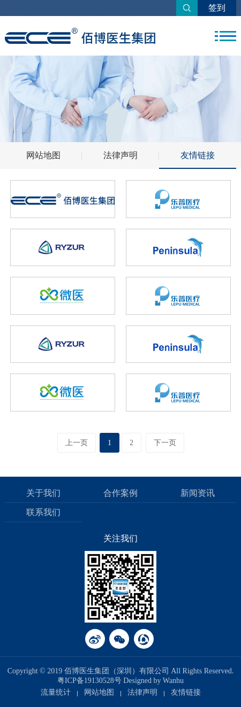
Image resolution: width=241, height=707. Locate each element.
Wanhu (173, 681)
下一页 (165, 443)
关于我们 (43, 493)
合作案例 (120, 493)
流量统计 (56, 692)
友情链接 (197, 155)
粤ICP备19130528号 (89, 681)
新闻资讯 (197, 493)
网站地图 (43, 155)
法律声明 (120, 155)
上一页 (76, 443)
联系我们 (43, 512)
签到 (216, 7)
